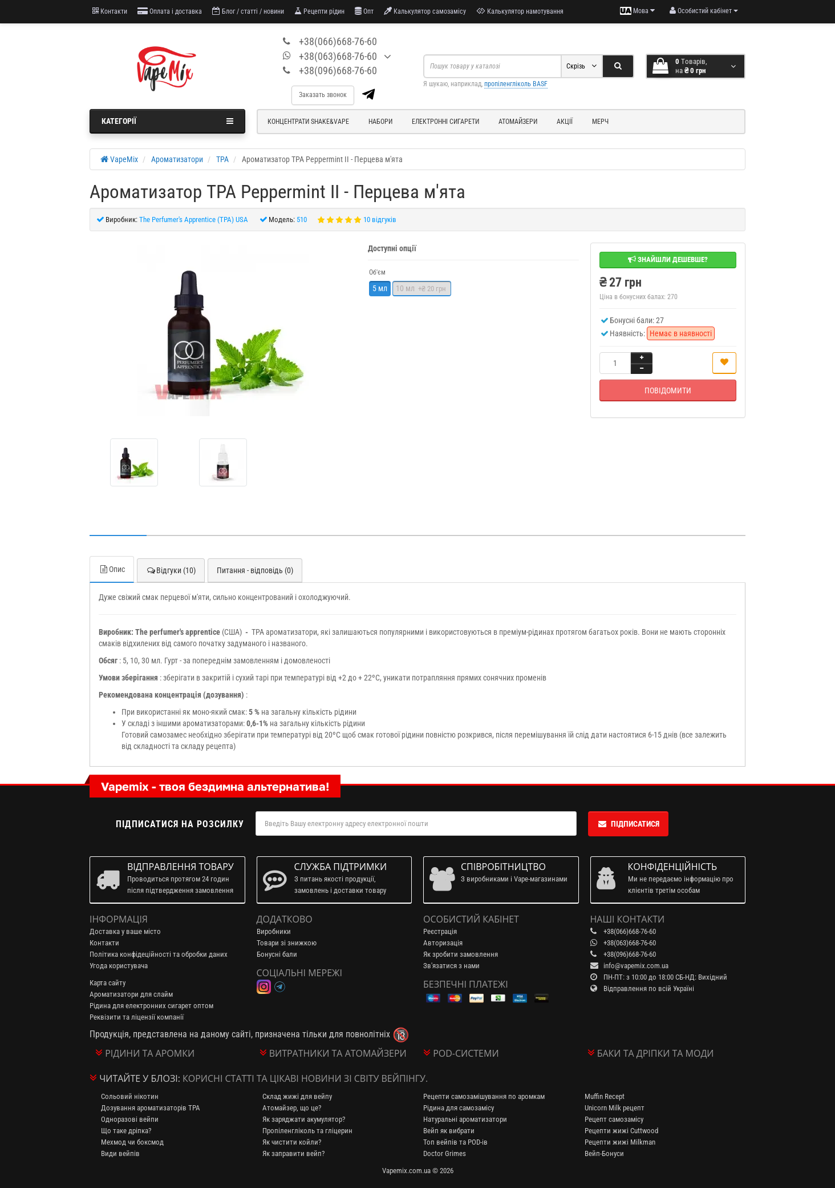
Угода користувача (119, 965)
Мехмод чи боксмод (132, 1142)
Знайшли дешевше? (668, 259)
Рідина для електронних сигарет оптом (151, 1005)
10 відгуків (379, 219)
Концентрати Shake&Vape (308, 122)
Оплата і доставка (169, 11)
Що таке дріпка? (126, 1130)
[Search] (618, 66)
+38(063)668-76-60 (338, 56)
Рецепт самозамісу (614, 1119)
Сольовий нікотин (130, 1096)
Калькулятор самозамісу (425, 11)
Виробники (274, 931)
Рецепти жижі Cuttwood (621, 1130)
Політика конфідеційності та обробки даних (159, 954)
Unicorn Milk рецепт (615, 1108)
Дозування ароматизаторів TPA (150, 1108)
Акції (565, 122)
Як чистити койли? (291, 1142)
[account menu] (703, 11)
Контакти (109, 11)
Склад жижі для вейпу (297, 1096)
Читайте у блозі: (139, 1078)
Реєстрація (440, 931)
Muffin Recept (605, 1096)
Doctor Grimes (444, 1153)
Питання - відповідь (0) (255, 570)
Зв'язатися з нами (451, 965)
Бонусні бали (277, 954)
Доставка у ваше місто (125, 931)
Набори (380, 122)
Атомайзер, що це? (291, 1108)
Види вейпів (120, 1153)
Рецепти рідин (319, 11)
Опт (364, 11)
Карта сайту (107, 982)
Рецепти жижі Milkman (620, 1142)
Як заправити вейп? (293, 1153)
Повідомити (668, 390)
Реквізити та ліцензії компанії (137, 1017)
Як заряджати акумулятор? (303, 1119)
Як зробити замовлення (460, 954)
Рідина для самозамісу (458, 1108)
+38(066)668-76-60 (338, 41)
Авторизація (443, 943)
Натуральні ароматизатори (465, 1119)
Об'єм (377, 272)
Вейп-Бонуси (604, 1153)
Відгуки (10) (171, 570)
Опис (112, 569)
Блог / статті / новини (248, 11)
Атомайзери (517, 122)
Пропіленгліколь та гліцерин (307, 1130)
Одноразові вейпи (130, 1119)
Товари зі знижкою (287, 943)
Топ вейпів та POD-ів (455, 1142)
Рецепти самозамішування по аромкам (484, 1096)
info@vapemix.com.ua (635, 965)
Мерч (600, 122)
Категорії (167, 121)
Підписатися (628, 823)
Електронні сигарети (445, 122)
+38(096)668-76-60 (338, 70)
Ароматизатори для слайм (131, 994)
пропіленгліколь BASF (516, 84)
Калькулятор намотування (520, 11)
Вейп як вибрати (449, 1130)
